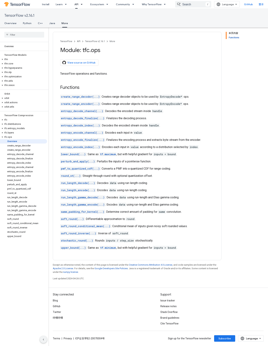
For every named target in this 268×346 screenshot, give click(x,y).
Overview (10, 23)
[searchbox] (24, 35)
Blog (55, 300)
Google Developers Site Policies (111, 268)
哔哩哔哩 (58, 317)
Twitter (57, 312)
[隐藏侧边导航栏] (43, 339)
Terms (56, 338)
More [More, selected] (64, 23)
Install (45, 4)
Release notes (168, 306)
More (112, 41)
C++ (40, 23)
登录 (261, 4)
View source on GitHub (79, 62)
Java (52, 23)
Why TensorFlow (151, 4)
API (78, 41)
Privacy (68, 338)
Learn (59, 4)
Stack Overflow (169, 312)
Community (123, 4)
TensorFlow (66, 41)
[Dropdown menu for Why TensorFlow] (165, 4)
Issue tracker (167, 300)
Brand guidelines (169, 317)
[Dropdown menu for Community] (134, 4)
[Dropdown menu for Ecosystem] (108, 4)
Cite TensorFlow (169, 323)
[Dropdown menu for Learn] (67, 4)
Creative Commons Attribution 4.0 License (150, 264)
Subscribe (224, 338)
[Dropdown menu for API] (82, 4)
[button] (23, 59)
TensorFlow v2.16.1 (19, 15)
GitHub (248, 4)
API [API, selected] (76, 4)
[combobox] (193, 4)
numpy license (70, 272)
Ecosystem (97, 4)
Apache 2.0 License (63, 268)
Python (27, 23)
